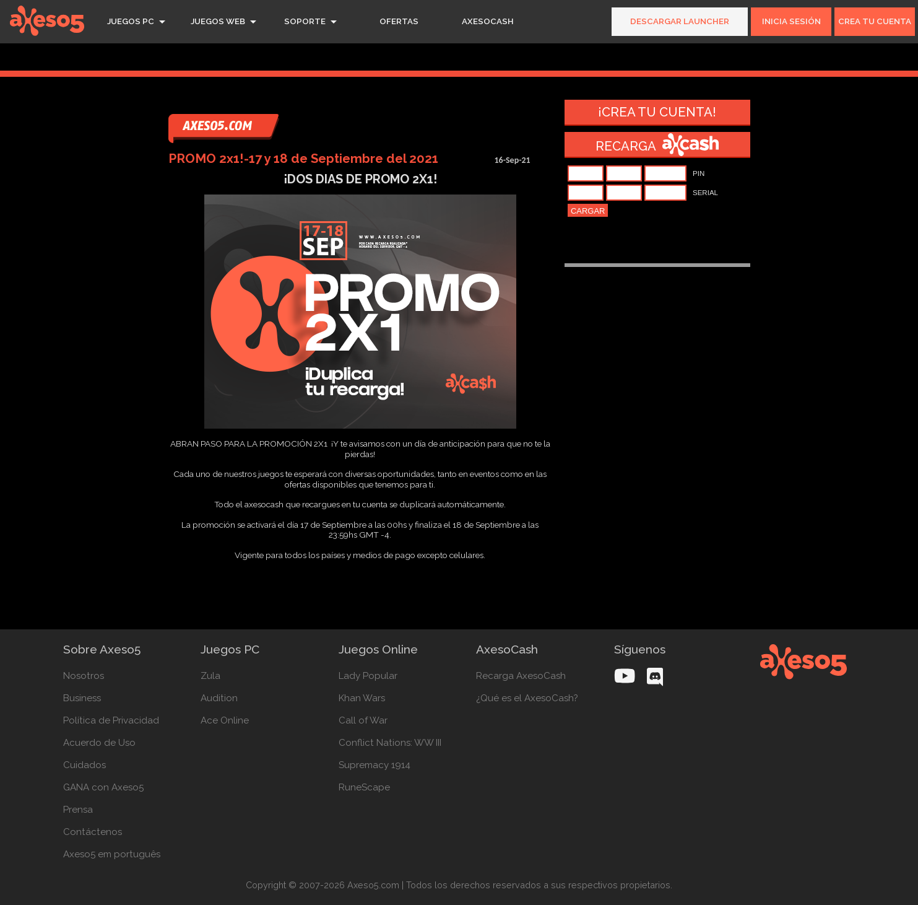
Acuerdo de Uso (99, 742)
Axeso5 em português (111, 854)
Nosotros (83, 675)
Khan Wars (362, 698)
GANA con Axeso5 (103, 787)
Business (82, 698)
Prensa (78, 809)
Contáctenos (92, 831)
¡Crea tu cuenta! (657, 112)
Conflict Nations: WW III (390, 742)
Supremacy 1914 (374, 765)
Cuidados (84, 765)
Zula (210, 675)
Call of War (363, 720)
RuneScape (364, 787)
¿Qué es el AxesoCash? (527, 698)
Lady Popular (368, 675)
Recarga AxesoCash (521, 675)
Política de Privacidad (111, 720)
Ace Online (225, 720)
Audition (219, 698)
